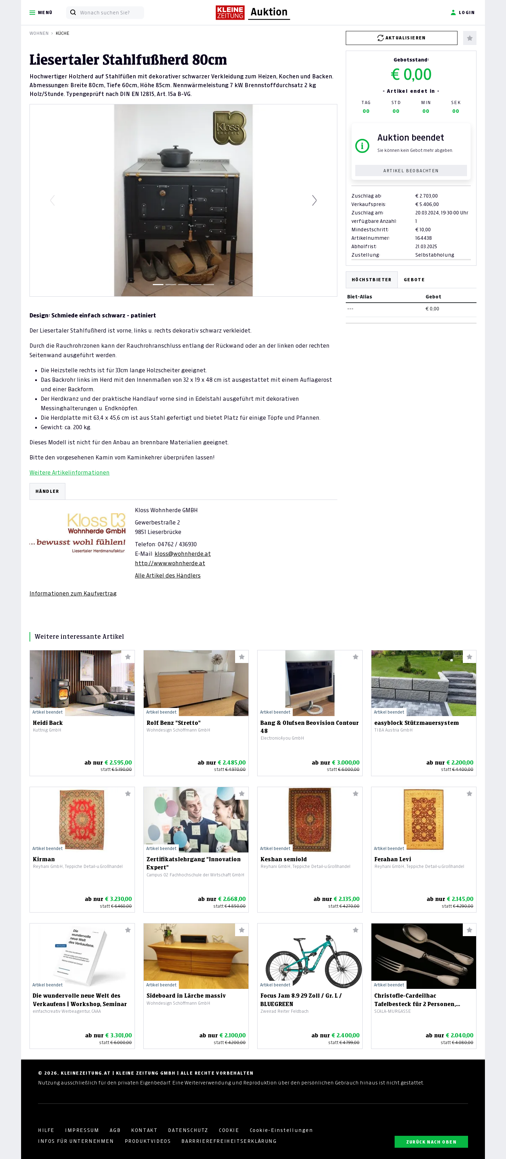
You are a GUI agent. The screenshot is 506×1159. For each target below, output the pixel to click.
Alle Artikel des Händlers (168, 575)
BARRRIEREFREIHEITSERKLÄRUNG (229, 1141)
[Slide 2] (171, 285)
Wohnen (39, 33)
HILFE (46, 1130)
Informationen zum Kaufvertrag (73, 593)
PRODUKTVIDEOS (148, 1141)
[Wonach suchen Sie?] (112, 12)
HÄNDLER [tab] (47, 491)
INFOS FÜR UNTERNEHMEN (76, 1141)
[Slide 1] (158, 285)
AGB (115, 1130)
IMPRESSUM (82, 1130)
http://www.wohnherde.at (170, 563)
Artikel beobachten (411, 170)
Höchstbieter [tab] (372, 279)
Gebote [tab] (414, 279)
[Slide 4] (196, 285)
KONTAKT (144, 1130)
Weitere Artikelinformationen (70, 472)
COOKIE (229, 1130)
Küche (62, 33)
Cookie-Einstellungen (281, 1130)
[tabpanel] (183, 540)
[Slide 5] (208, 285)
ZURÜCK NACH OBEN (431, 1142)
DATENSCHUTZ (188, 1130)
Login (462, 12)
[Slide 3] (183, 285)
